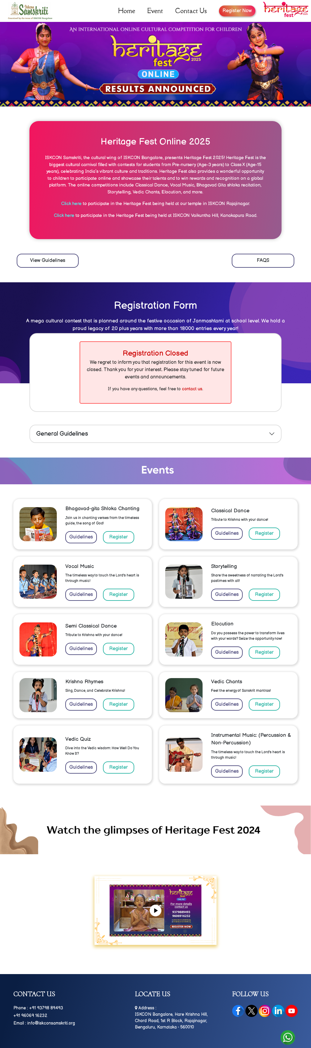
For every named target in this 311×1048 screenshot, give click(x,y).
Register (118, 537)
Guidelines (81, 537)
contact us (192, 389)
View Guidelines (47, 260)
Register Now (237, 11)
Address (144, 1008)
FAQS (263, 260)
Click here (71, 204)
